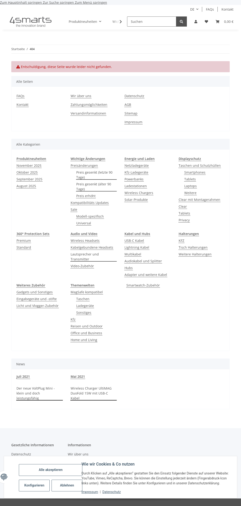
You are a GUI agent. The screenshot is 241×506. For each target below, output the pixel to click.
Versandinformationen (88, 113)
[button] (196, 21)
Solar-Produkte (136, 199)
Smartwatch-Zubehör (143, 285)
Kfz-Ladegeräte (136, 172)
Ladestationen (136, 186)
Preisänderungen (84, 165)
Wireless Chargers (139, 193)
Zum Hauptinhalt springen (21, 2)
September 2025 (29, 179)
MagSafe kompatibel (87, 292)
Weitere (190, 193)
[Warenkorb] (224, 21)
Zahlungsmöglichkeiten (89, 104)
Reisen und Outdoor (87, 326)
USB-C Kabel (134, 240)
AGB (128, 104)
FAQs (210, 9)
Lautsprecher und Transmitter (85, 256)
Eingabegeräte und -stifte (36, 299)
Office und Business (86, 333)
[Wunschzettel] (206, 21)
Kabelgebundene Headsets (92, 247)
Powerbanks (134, 179)
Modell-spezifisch (90, 216)
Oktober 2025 (27, 172)
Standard (23, 247)
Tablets (190, 179)
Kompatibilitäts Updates (90, 202)
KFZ (181, 240)
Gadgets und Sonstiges (34, 292)
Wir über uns (81, 96)
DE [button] (192, 9)
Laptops (190, 186)
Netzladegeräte (137, 165)
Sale (74, 209)
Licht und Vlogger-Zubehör (37, 305)
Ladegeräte (85, 305)
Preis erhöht (86, 196)
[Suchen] (151, 21)
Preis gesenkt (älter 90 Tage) (93, 186)
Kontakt (227, 9)
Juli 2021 (23, 376)
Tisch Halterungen (193, 247)
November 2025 (28, 165)
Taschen (82, 299)
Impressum (91, 492)
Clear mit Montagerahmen (199, 199)
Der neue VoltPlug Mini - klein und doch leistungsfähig (35, 393)
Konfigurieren (36, 483)
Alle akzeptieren (52, 467)
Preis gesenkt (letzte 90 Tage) (94, 174)
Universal (83, 223)
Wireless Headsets (85, 240)
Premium (23, 240)
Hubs (129, 268)
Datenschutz (113, 492)
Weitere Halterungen (195, 254)
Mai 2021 (78, 376)
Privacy (184, 220)
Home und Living (84, 340)
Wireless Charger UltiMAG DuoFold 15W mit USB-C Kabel (91, 393)
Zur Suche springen (59, 2)
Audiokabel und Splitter (143, 261)
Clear (183, 206)
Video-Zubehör (82, 266)
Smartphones (194, 172)
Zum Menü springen (91, 2)
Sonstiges (83, 312)
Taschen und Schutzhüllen (200, 165)
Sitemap (131, 113)
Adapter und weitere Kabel (146, 274)
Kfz (73, 319)
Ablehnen (68, 483)
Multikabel (133, 254)
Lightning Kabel (137, 247)
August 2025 (26, 186)
